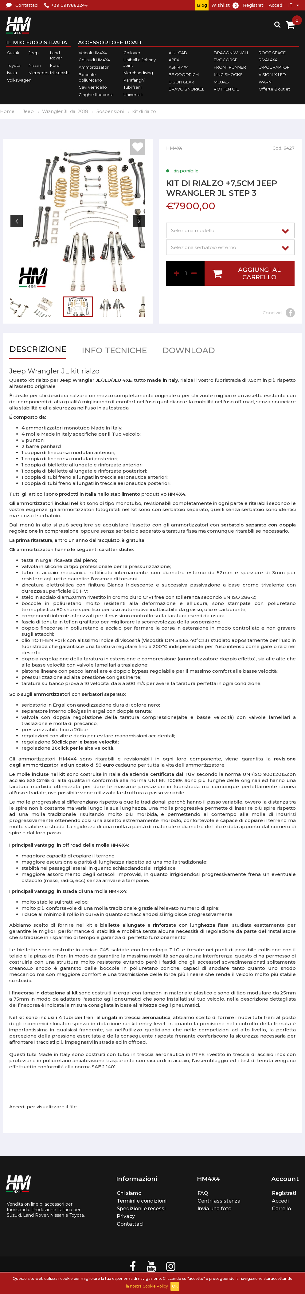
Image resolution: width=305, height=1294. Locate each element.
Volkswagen (19, 80)
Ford (55, 65)
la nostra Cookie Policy (147, 1286)
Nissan (35, 65)
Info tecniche (114, 351)
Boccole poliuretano (90, 77)
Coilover (131, 52)
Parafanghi (134, 80)
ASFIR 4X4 (179, 67)
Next (139, 221)
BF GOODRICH (184, 74)
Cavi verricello (93, 87)
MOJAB (221, 81)
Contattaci (130, 1224)
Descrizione (37, 350)
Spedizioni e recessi (141, 1208)
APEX (174, 60)
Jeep (34, 52)
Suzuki (13, 52)
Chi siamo (129, 1193)
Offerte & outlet (274, 89)
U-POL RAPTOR (274, 67)
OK (175, 1286)
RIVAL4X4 (268, 60)
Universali (133, 94)
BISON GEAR (181, 81)
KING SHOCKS (228, 74)
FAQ (202, 1193)
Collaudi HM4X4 (94, 60)
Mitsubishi (59, 72)
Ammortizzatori (94, 67)
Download (188, 351)
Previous (16, 221)
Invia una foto (214, 1208)
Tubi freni (132, 87)
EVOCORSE (225, 60)
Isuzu (12, 72)
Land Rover (56, 55)
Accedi (276, 5)
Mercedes (39, 72)
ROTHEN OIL (226, 89)
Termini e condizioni (141, 1201)
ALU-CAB (178, 52)
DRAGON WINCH (231, 52)
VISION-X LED (272, 74)
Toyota (14, 65)
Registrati (253, 5)
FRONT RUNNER (230, 67)
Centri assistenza (218, 1201)
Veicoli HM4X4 (93, 52)
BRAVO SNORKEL (186, 89)
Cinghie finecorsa (96, 94)
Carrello (281, 1208)
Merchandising (138, 72)
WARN (265, 81)
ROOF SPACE (272, 52)
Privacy (126, 1216)
